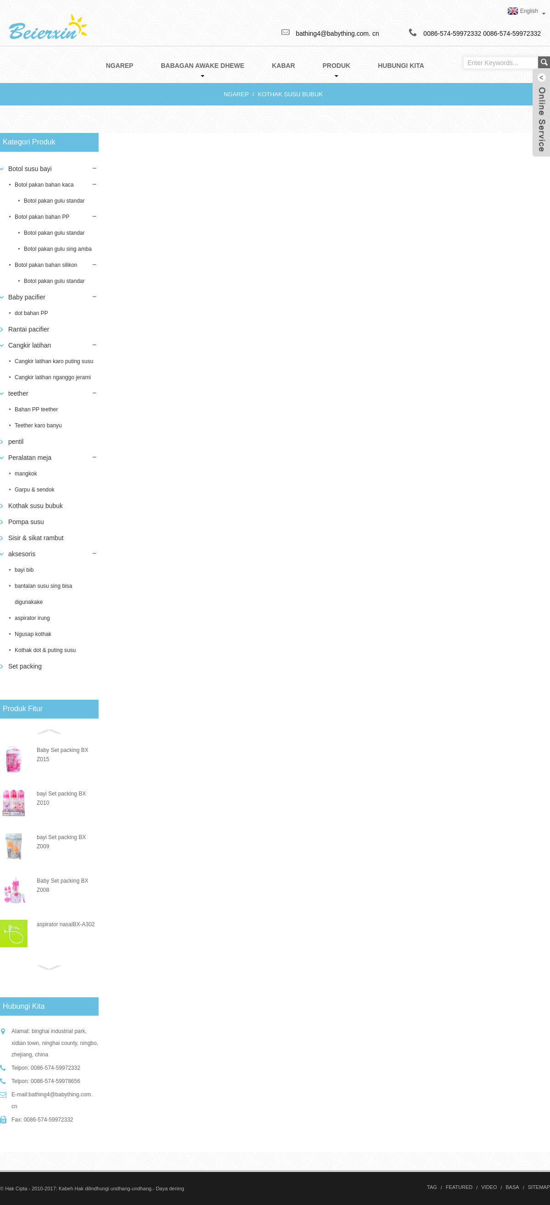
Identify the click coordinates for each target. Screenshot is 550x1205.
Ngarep (236, 94)
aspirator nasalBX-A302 (66, 924)
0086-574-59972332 (512, 33)
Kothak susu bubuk (290, 94)
